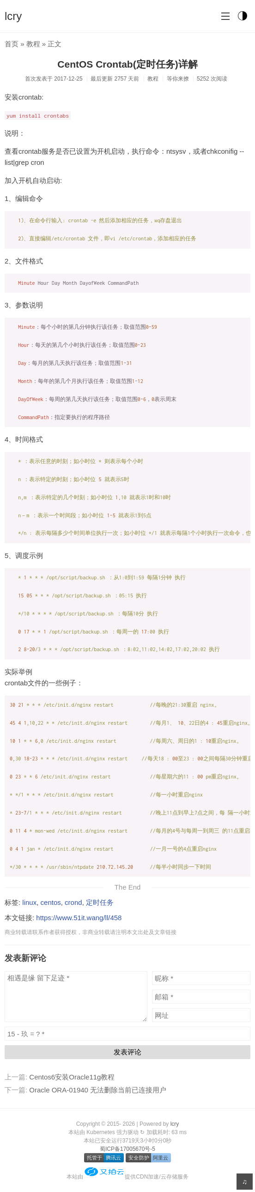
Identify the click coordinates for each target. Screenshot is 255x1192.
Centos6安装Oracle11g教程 (72, 1077)
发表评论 (127, 1052)
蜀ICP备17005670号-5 (127, 1149)
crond (73, 902)
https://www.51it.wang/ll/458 (78, 918)
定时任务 (100, 902)
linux (29, 902)
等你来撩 (178, 78)
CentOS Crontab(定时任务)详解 (127, 64)
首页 (11, 44)
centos (51, 902)
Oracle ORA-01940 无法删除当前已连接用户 (97, 1090)
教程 (33, 44)
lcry (13, 16)
